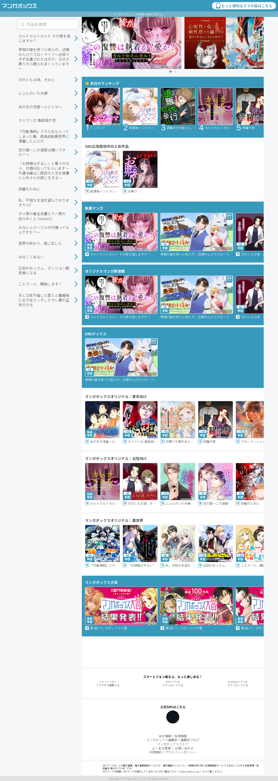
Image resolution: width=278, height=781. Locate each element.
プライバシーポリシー (180, 752)
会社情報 (165, 736)
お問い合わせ (184, 748)
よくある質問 (161, 748)
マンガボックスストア (172, 744)
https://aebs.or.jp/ (189, 771)
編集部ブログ (190, 740)
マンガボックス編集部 (161, 740)
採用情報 (180, 736)
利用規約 (155, 752)
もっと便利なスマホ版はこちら (243, 6)
